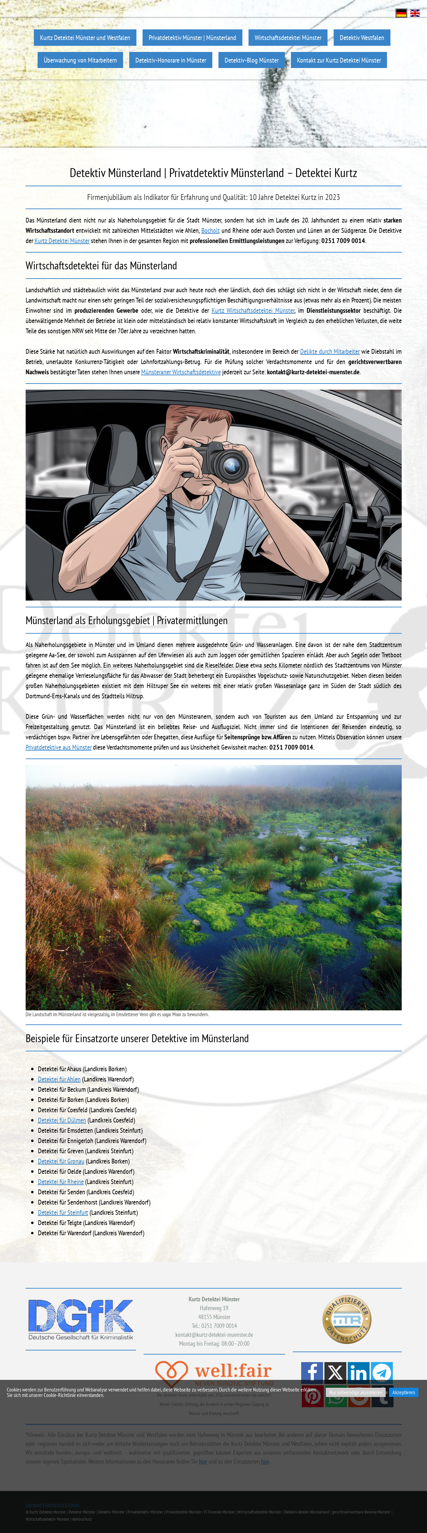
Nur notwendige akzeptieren (355, 1392)
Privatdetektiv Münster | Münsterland (192, 37)
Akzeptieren (403, 1392)
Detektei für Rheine (61, 1181)
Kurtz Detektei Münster (62, 240)
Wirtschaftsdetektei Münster (288, 37)
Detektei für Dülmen (62, 1120)
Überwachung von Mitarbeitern (80, 60)
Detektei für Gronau (61, 1161)
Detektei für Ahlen (59, 1079)
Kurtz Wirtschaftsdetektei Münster (253, 310)
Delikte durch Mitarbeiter (330, 351)
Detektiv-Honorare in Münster (170, 60)
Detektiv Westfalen (362, 37)
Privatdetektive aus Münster (59, 747)
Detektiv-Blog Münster (252, 60)
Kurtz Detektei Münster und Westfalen (85, 37)
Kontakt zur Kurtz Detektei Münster (339, 60)
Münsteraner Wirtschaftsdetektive (181, 371)
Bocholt (210, 230)
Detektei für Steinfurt (63, 1212)
